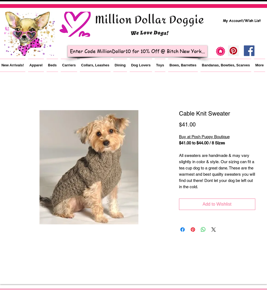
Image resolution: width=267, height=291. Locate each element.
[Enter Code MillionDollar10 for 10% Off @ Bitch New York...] (137, 51)
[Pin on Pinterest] (193, 229)
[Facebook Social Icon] (249, 50)
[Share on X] (213, 229)
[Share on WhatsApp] (203, 229)
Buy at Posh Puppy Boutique (204, 136)
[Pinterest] (233, 50)
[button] (36, 65)
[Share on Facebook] (182, 229)
